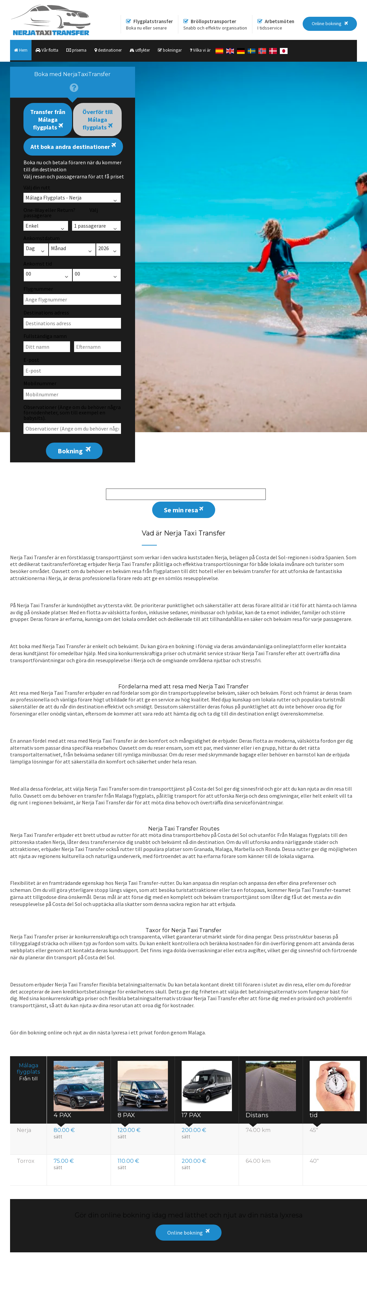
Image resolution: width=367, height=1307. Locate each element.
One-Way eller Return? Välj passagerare (60, 213)
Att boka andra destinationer (73, 146)
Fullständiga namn (45, 336)
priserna (76, 50)
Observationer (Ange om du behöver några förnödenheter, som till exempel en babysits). (72, 412)
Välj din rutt (36, 187)
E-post (31, 359)
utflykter (140, 50)
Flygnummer (38, 288)
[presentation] (72, 82)
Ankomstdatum (41, 238)
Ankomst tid (37, 263)
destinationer (108, 50)
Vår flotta (47, 50)
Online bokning (185, 1232)
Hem (20, 50)
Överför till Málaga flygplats (97, 119)
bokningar (170, 50)
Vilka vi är (200, 50)
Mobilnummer (39, 383)
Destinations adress (46, 312)
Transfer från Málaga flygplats (47, 119)
